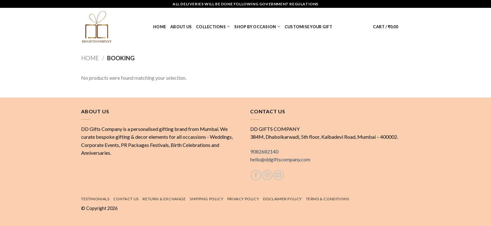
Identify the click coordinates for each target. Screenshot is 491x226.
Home (159, 26)
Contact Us (126, 198)
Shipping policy (206, 198)
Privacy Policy (243, 198)
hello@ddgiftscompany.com (280, 159)
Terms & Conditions (327, 198)
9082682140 (264, 151)
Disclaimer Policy (282, 198)
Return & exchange (164, 198)
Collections (213, 27)
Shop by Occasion (257, 27)
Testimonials (95, 198)
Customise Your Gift (308, 26)
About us (181, 26)
